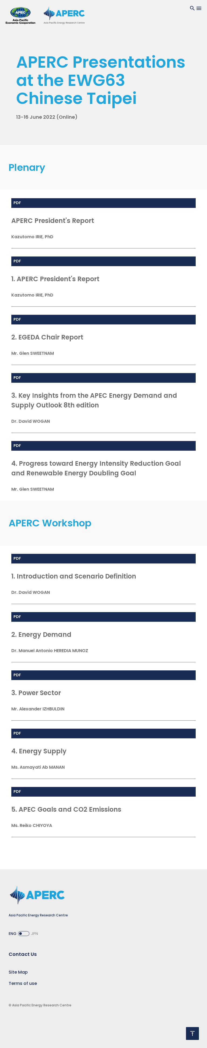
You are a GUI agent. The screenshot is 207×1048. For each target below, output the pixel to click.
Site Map (18, 972)
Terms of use (23, 983)
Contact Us (23, 954)
